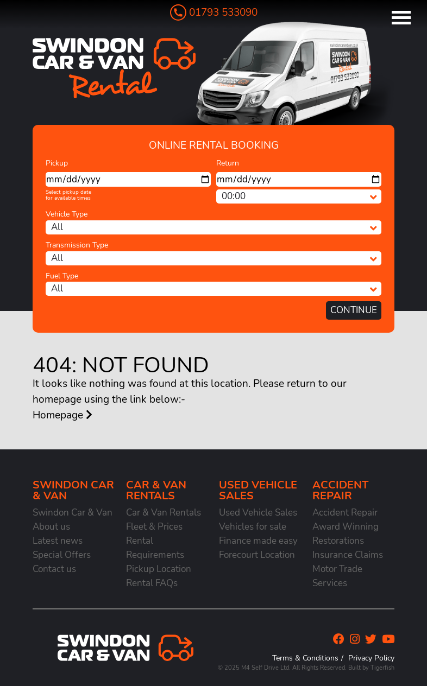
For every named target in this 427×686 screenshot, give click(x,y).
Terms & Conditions (305, 657)
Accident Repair (345, 512)
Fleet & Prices (154, 526)
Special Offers (62, 555)
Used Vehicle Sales (258, 512)
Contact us (54, 569)
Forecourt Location (257, 555)
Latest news (58, 541)
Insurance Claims (347, 555)
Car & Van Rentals (163, 512)
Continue (353, 310)
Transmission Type (77, 245)
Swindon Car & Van (72, 512)
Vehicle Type (66, 214)
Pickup (57, 163)
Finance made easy (258, 541)
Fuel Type (62, 276)
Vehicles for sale (252, 526)
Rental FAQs (152, 583)
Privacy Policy (371, 657)
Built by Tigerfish (371, 668)
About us (51, 526)
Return (227, 163)
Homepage (62, 415)
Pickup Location (158, 569)
